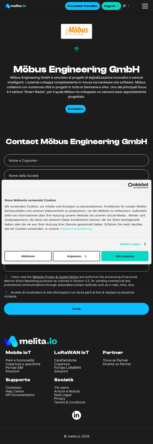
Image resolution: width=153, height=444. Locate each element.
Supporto (18, 379)
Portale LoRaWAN (67, 368)
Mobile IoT (18, 352)
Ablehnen (28, 256)
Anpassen (76, 256)
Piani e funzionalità (20, 360)
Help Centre (15, 391)
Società (63, 379)
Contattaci (14, 387)
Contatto (75, 109)
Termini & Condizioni (69, 402)
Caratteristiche (65, 360)
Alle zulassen (125, 256)
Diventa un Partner (117, 364)
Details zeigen (130, 244)
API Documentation (20, 395)
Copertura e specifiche (23, 364)
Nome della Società (23, 176)
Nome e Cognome (23, 160)
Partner (113, 352)
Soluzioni (12, 371)
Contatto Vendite (82, 6)
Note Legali (63, 395)
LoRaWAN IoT (71, 352)
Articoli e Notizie (67, 391)
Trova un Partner (115, 360)
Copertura (62, 364)
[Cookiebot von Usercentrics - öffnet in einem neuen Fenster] (131, 186)
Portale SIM (14, 368)
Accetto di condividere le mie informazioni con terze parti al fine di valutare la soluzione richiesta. (69, 294)
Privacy (59, 398)
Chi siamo (61, 387)
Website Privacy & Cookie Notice (55, 277)
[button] (131, 6)
